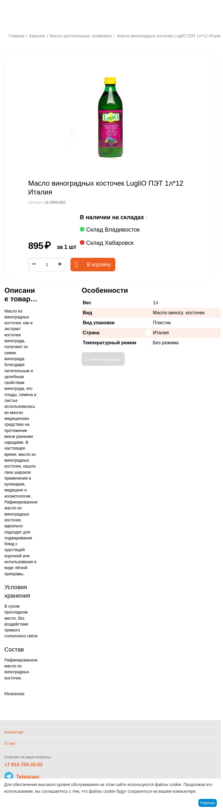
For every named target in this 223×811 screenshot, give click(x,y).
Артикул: (35, 202)
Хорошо (207, 802)
